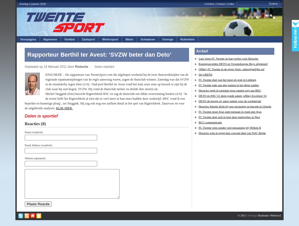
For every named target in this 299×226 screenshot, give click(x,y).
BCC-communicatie (210, 122)
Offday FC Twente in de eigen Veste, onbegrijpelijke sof (231, 69)
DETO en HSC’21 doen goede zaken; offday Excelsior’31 (233, 95)
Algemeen (50, 39)
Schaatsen (147, 39)
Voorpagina (28, 39)
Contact (220, 3)
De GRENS (205, 74)
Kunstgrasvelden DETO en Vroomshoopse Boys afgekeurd (233, 63)
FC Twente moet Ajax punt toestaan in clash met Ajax (230, 111)
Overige (167, 39)
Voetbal (69, 39)
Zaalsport (88, 39)
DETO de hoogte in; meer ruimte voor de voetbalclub (230, 101)
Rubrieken (187, 39)
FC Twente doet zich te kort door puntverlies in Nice (229, 117)
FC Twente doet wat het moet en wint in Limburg (227, 79)
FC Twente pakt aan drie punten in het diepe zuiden (229, 85)
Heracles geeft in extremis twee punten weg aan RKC (230, 90)
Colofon (209, 3)
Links (230, 3)
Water (129, 39)
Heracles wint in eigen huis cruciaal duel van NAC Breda (232, 133)
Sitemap (252, 221)
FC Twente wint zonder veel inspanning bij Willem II (230, 127)
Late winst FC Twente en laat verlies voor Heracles (228, 58)
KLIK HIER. (64, 108)
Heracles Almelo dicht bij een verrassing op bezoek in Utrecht (235, 106)
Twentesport (66, 22)
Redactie (81, 67)
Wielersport (110, 39)
